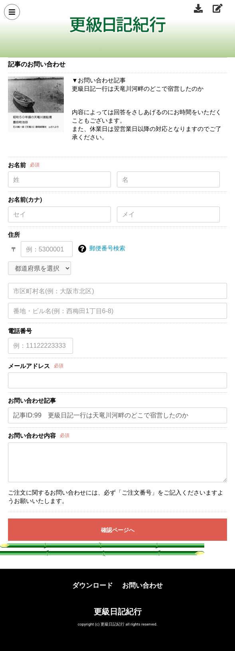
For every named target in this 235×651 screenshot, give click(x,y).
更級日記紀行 (118, 611)
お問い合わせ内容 (32, 435)
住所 (14, 234)
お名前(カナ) (25, 199)
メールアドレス (29, 366)
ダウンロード (92, 585)
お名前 (17, 165)
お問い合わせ (142, 585)
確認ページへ (117, 530)
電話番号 (20, 331)
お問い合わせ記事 (32, 400)
